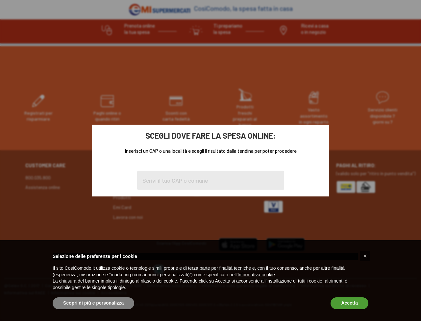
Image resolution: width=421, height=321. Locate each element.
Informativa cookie (256, 274)
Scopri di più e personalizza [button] (93, 303)
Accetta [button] (349, 303)
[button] (365, 256)
